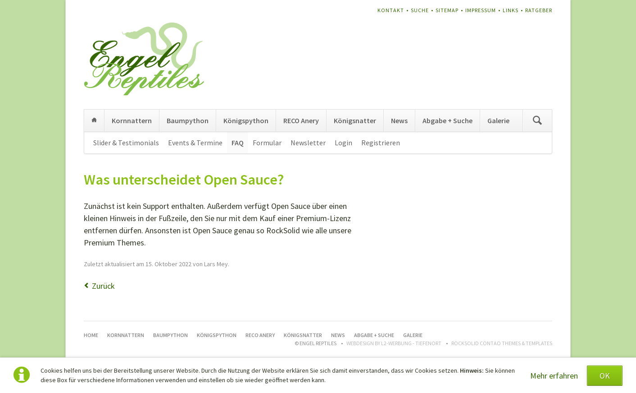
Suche (420, 10)
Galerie (498, 120)
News (399, 120)
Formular (267, 142)
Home (94, 120)
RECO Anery (301, 120)
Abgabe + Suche (447, 120)
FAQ (238, 142)
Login (343, 142)
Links (510, 10)
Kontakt (390, 10)
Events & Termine (195, 142)
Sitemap (447, 10)
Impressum (480, 10)
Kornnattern (132, 120)
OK (605, 375)
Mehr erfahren (554, 375)
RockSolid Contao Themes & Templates (501, 343)
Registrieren (380, 142)
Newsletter (308, 142)
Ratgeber (538, 10)
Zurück (103, 286)
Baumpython (188, 120)
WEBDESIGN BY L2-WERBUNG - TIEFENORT (393, 343)
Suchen (537, 120)
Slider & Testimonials (126, 142)
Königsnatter (355, 120)
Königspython (245, 120)
